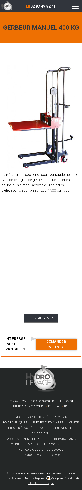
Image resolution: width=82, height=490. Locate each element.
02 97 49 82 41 (41, 6)
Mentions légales (33, 478)
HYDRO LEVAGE (33, 455)
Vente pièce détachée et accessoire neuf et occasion (43, 428)
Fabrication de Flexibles (27, 438)
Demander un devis (56, 344)
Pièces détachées (48, 422)
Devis (55, 455)
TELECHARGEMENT (41, 318)
